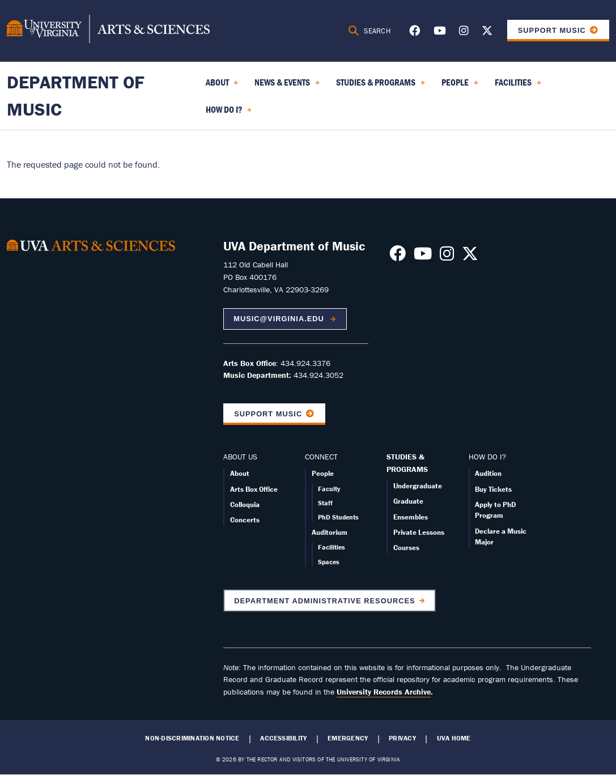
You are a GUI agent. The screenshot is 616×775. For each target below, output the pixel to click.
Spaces (328, 561)
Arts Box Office (254, 489)
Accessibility (283, 738)
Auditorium (329, 532)
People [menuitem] (460, 86)
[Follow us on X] (487, 32)
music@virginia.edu (279, 318)
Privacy (402, 738)
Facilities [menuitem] (518, 86)
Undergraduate (417, 486)
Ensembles (410, 517)
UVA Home (454, 738)
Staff (325, 503)
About (239, 473)
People (323, 473)
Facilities (331, 547)
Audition (488, 473)
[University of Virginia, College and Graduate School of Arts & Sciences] (108, 30)
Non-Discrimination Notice (192, 738)
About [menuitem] (222, 86)
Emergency (348, 738)
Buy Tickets (493, 489)
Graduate (408, 501)
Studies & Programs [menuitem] (381, 86)
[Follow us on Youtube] (440, 32)
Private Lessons (418, 532)
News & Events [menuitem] (287, 86)
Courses (406, 547)
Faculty (329, 488)
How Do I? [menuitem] (229, 113)
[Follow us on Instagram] (464, 32)
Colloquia (245, 504)
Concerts (245, 520)
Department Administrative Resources (324, 601)
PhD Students (338, 517)
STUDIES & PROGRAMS (407, 463)
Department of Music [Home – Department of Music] (76, 95)
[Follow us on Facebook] (414, 32)
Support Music (552, 30)
